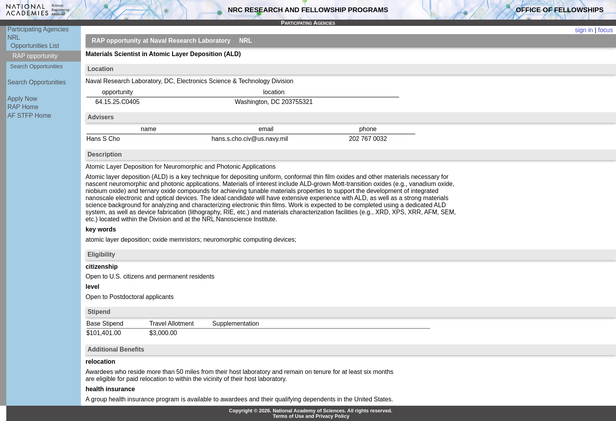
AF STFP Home (29, 115)
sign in (584, 30)
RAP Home (22, 107)
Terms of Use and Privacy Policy (311, 416)
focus (605, 30)
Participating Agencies (38, 29)
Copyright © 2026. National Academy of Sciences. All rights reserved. (310, 411)
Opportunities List (35, 45)
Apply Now (22, 98)
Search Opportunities (36, 66)
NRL (13, 37)
